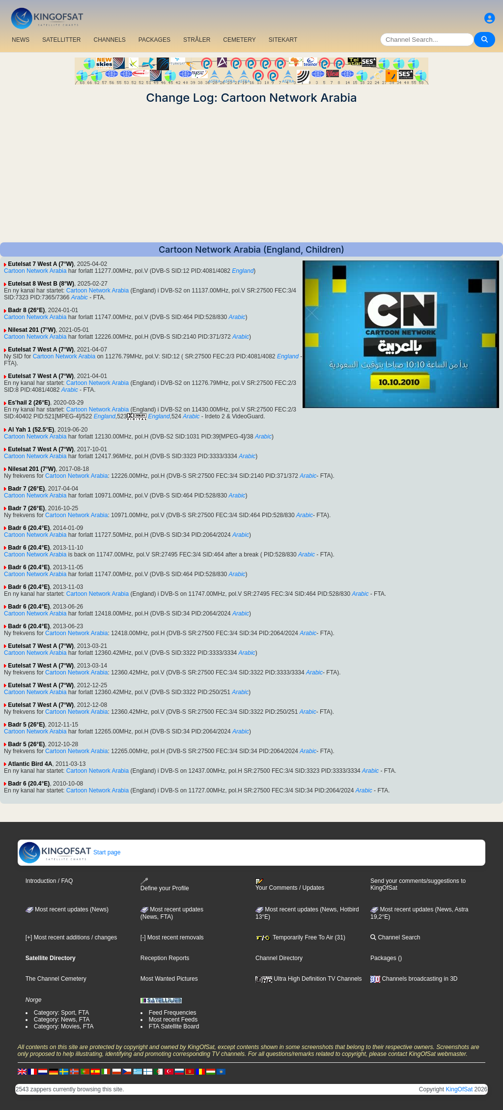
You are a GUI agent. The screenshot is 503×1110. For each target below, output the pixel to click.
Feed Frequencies (172, 1012)
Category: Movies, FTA (64, 1026)
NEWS (20, 39)
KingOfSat (459, 1089)
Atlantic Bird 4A (30, 763)
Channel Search (395, 937)
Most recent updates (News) (67, 909)
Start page (69, 852)
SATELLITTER (61, 39)
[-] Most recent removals (172, 937)
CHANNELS (109, 39)
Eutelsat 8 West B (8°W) (41, 283)
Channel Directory (279, 958)
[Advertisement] (251, 173)
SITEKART (283, 39)
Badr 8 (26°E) (26, 310)
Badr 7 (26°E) (26, 488)
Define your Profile (164, 884)
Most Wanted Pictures (169, 978)
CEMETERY (239, 39)
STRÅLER (196, 39)
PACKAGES (154, 39)
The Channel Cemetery (56, 978)
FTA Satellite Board (174, 1026)
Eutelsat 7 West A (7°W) (41, 264)
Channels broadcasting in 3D (413, 978)
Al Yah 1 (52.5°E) (31, 429)
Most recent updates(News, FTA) (171, 913)
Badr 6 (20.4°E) (29, 528)
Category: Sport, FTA (61, 1012)
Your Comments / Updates (289, 884)
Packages (383, 958)
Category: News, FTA (62, 1019)
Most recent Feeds (173, 1019)
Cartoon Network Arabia (35, 270)
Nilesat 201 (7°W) (32, 329)
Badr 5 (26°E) (26, 724)
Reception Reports (164, 958)
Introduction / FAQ (49, 880)
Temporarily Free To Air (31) (300, 937)
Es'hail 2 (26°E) (29, 402)
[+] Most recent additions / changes (71, 937)
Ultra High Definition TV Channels (308, 978)
